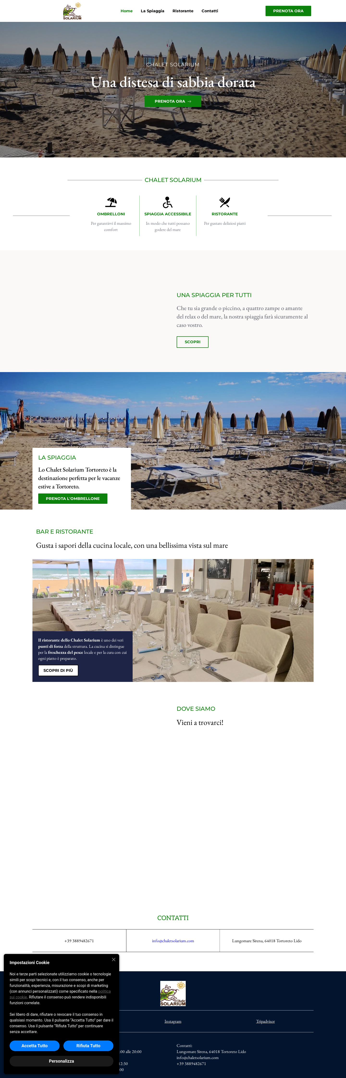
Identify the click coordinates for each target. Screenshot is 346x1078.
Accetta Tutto (34, 1045)
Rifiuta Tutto (88, 1045)
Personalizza (61, 1061)
